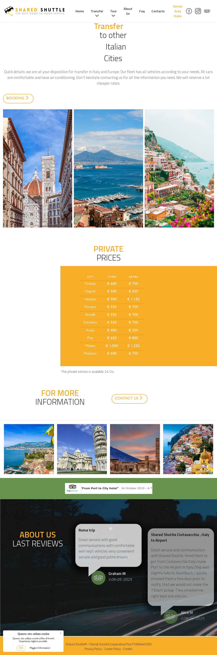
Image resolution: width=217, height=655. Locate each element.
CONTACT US (129, 398)
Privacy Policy (93, 649)
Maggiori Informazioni (40, 648)
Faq (146, 11)
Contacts (162, 11)
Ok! (21, 648)
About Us (132, 11)
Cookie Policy (112, 649)
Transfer (101, 11)
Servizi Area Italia (180, 11)
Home (84, 11)
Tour (117, 11)
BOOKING (18, 98)
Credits (127, 649)
